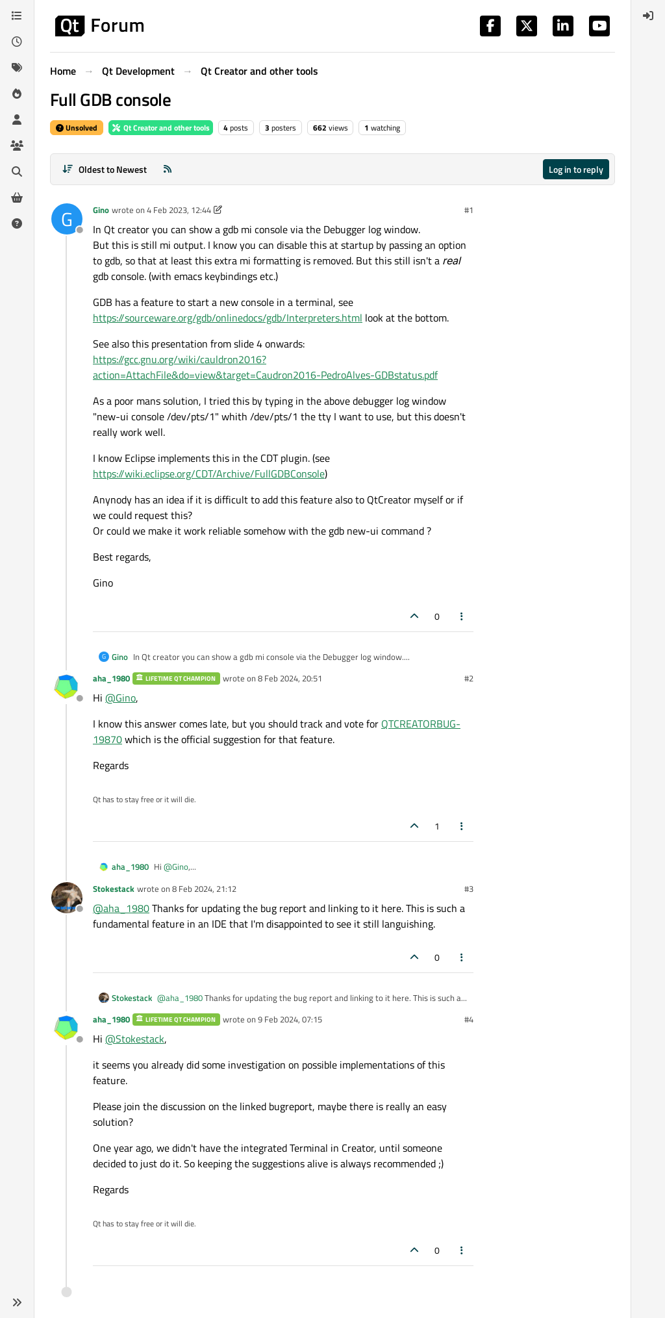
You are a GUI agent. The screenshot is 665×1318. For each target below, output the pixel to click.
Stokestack (113, 888)
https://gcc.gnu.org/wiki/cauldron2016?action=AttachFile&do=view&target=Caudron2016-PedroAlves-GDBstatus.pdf (265, 367)
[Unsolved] (17, 223)
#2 (468, 678)
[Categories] (17, 15)
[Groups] (17, 145)
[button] (17, 1302)
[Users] (17, 119)
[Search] (17, 171)
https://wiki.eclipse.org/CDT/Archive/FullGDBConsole (209, 473)
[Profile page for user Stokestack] (66, 897)
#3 (468, 888)
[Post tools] (462, 616)
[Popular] (17, 93)
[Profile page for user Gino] (66, 218)
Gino (101, 209)
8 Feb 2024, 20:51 (290, 678)
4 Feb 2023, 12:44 (179, 209)
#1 (468, 209)
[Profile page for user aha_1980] (66, 687)
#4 (468, 1019)
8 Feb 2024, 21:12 (204, 888)
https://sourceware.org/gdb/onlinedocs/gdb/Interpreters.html (227, 317)
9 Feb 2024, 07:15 (290, 1019)
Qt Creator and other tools (161, 127)
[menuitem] (648, 15)
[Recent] (17, 41)
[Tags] (17, 67)
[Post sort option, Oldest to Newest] (104, 169)
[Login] (648, 15)
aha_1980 (111, 678)
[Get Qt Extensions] (17, 197)
